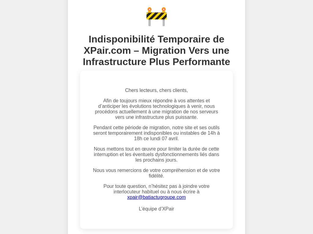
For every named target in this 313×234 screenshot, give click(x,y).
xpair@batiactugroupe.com (156, 197)
